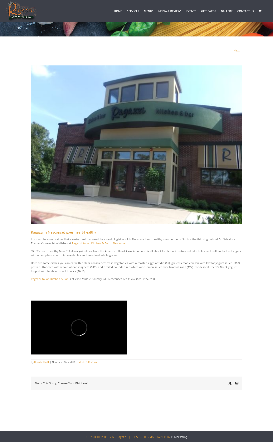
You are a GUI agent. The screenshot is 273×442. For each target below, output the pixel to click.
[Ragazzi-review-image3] (136, 144)
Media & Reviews (88, 362)
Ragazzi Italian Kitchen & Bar (49, 279)
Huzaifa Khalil (41, 362)
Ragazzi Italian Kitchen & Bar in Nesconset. (99, 243)
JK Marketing (179, 437)
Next (237, 50)
